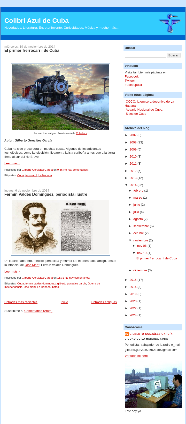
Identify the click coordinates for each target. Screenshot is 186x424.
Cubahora (81, 133)
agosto (138, 219)
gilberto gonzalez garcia (71, 283)
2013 (134, 178)
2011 (134, 163)
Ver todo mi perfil (136, 356)
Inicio (64, 302)
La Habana (45, 175)
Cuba (20, 175)
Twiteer (130, 80)
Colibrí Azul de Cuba (36, 20)
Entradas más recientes (21, 302)
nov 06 (142, 245)
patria (55, 286)
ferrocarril (31, 175)
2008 (134, 142)
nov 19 (142, 253)
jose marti (30, 286)
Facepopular (133, 85)
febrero (138, 190)
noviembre (141, 240)
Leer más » (12, 163)
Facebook (132, 76)
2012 (134, 171)
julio (136, 212)
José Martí (32, 265)
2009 (134, 149)
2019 (134, 294)
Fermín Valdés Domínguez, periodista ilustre (45, 194)
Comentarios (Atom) (38, 311)
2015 (134, 280)
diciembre (140, 270)
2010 (134, 156)
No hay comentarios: (76, 169)
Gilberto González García (151, 334)
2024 (134, 315)
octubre (139, 233)
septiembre (141, 226)
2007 (134, 135)
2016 (134, 287)
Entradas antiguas (104, 302)
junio (137, 204)
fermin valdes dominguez (40, 283)
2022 (134, 308)
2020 (134, 301)
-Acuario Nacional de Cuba (143, 109)
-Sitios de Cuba (135, 113)
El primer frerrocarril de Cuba (31, 50)
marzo (138, 197)
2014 (134, 185)
